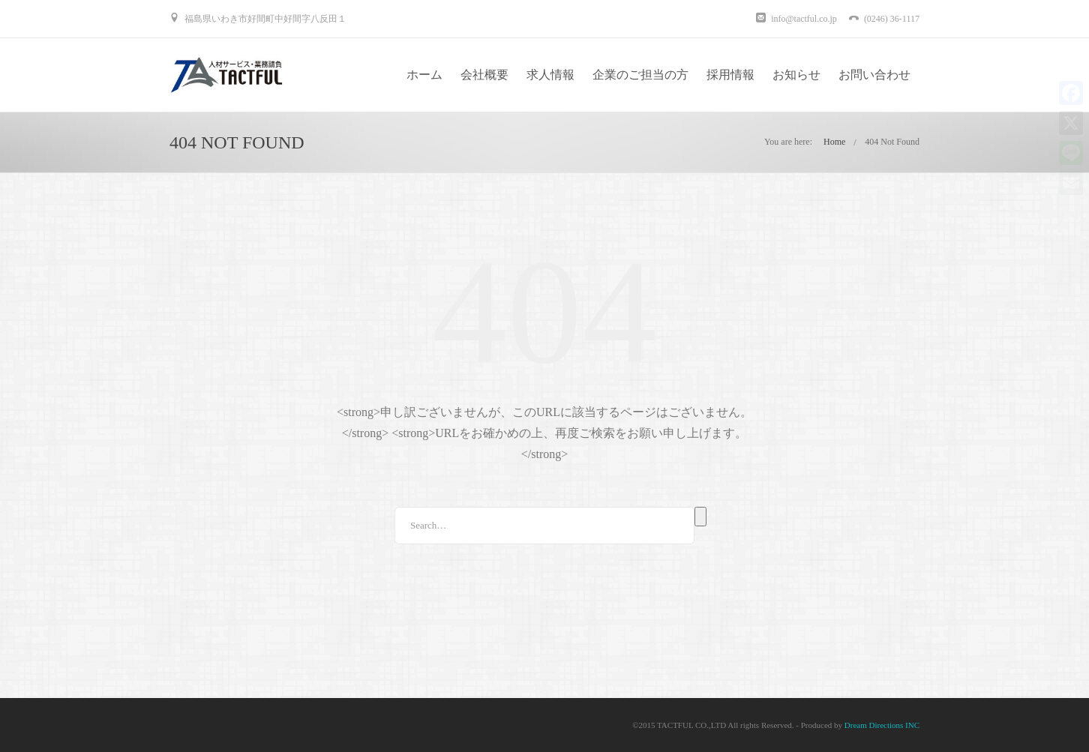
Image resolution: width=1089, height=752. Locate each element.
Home (834, 141)
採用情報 (730, 74)
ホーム (424, 74)
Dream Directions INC (882, 725)
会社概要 (484, 74)
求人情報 (550, 74)
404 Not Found (892, 141)
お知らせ (796, 74)
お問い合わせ (874, 74)
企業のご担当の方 (640, 74)
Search (700, 516)
